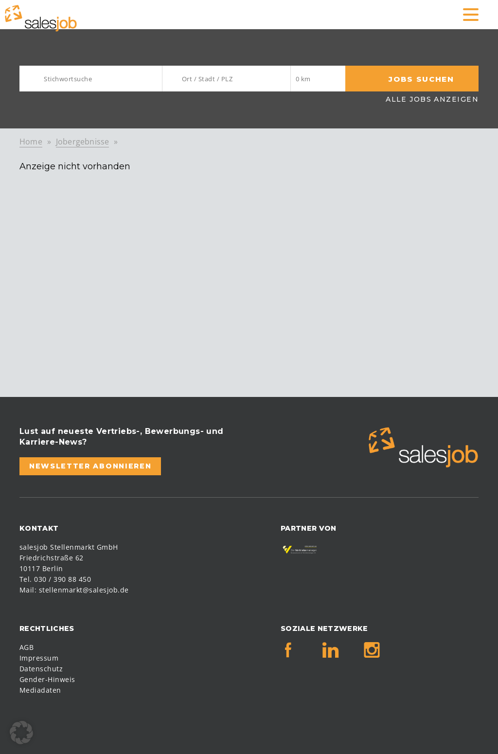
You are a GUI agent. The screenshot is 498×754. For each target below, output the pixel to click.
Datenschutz (41, 668)
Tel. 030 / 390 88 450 (55, 579)
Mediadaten (40, 690)
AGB (26, 647)
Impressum (38, 658)
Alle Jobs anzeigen (432, 99)
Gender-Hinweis (47, 679)
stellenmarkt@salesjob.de (84, 589)
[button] (21, 732)
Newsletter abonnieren (90, 466)
